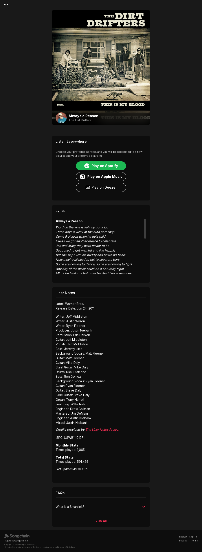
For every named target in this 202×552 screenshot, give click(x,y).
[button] (101, 506)
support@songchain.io (16, 540)
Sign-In (193, 537)
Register (183, 537)
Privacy (183, 540)
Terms (194, 540)
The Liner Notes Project (102, 429)
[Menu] (6, 4)
